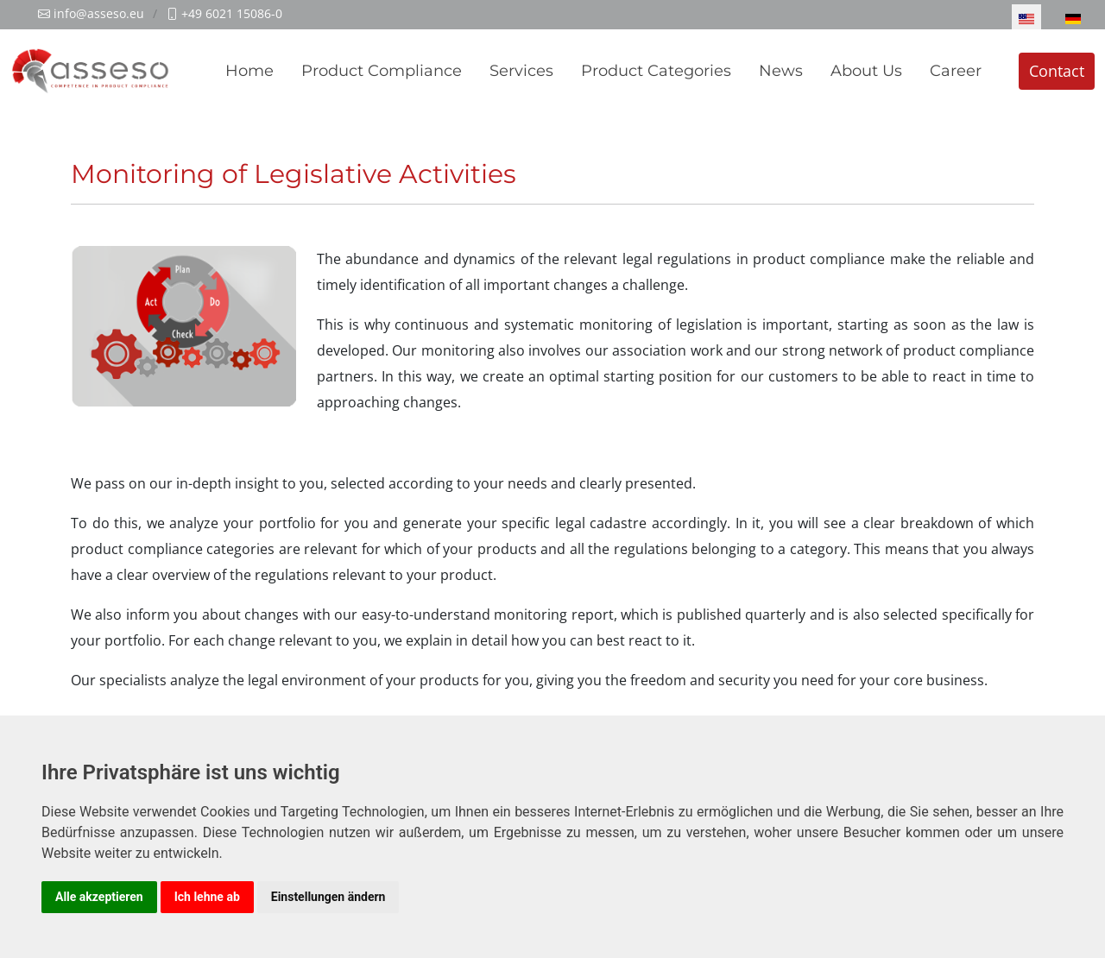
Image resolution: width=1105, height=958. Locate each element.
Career (956, 70)
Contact (1056, 70)
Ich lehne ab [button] (207, 897)
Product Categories (656, 70)
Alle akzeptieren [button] (99, 897)
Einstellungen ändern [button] (328, 897)
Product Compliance (381, 70)
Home (249, 70)
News (781, 70)
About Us (866, 70)
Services (521, 70)
